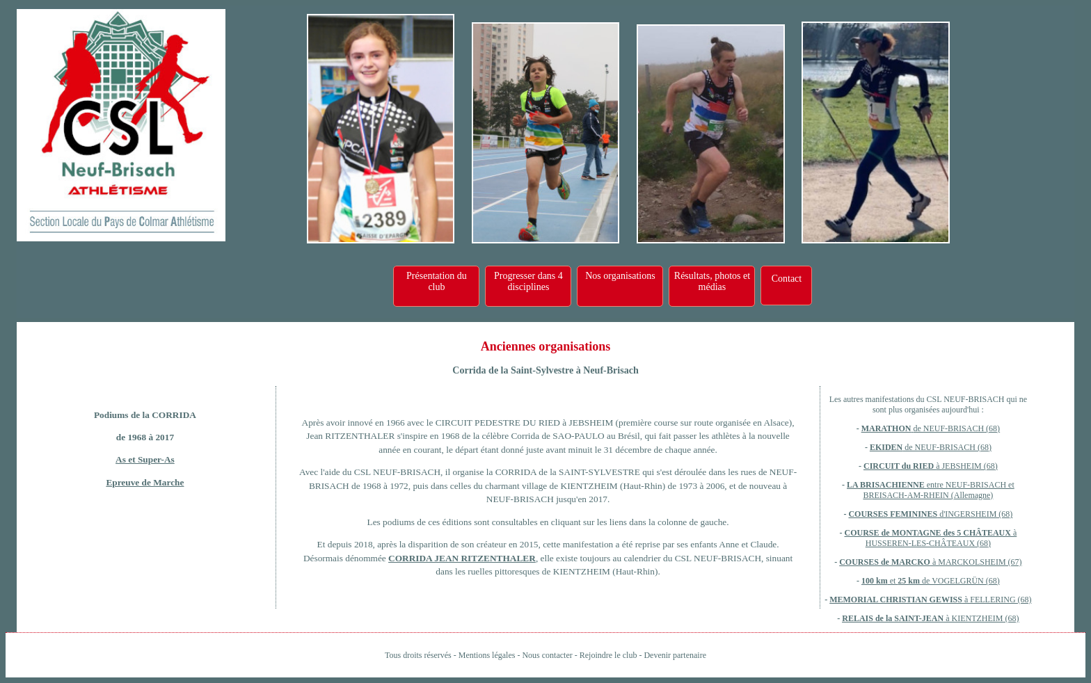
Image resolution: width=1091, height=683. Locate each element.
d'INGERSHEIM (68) (974, 514)
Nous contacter (547, 655)
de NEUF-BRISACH (948, 428)
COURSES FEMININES (892, 514)
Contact (787, 278)
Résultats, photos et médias (712, 281)
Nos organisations (620, 276)
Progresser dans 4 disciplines (528, 281)
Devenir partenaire (675, 655)
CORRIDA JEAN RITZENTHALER (462, 558)
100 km (874, 581)
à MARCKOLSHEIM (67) (976, 562)
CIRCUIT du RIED (899, 466)
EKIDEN (886, 447)
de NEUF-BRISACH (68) (947, 447)
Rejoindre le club (608, 655)
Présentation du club (436, 281)
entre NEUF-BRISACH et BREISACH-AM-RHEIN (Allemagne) (938, 490)
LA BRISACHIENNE (887, 485)
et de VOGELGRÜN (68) (944, 581)
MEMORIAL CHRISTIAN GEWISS (895, 599)
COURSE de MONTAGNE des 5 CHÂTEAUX (928, 533)
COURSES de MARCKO (884, 562)
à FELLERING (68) (997, 599)
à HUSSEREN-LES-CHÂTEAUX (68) (941, 538)
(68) (992, 428)
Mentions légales (487, 655)
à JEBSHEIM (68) (967, 466)
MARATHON (886, 428)
